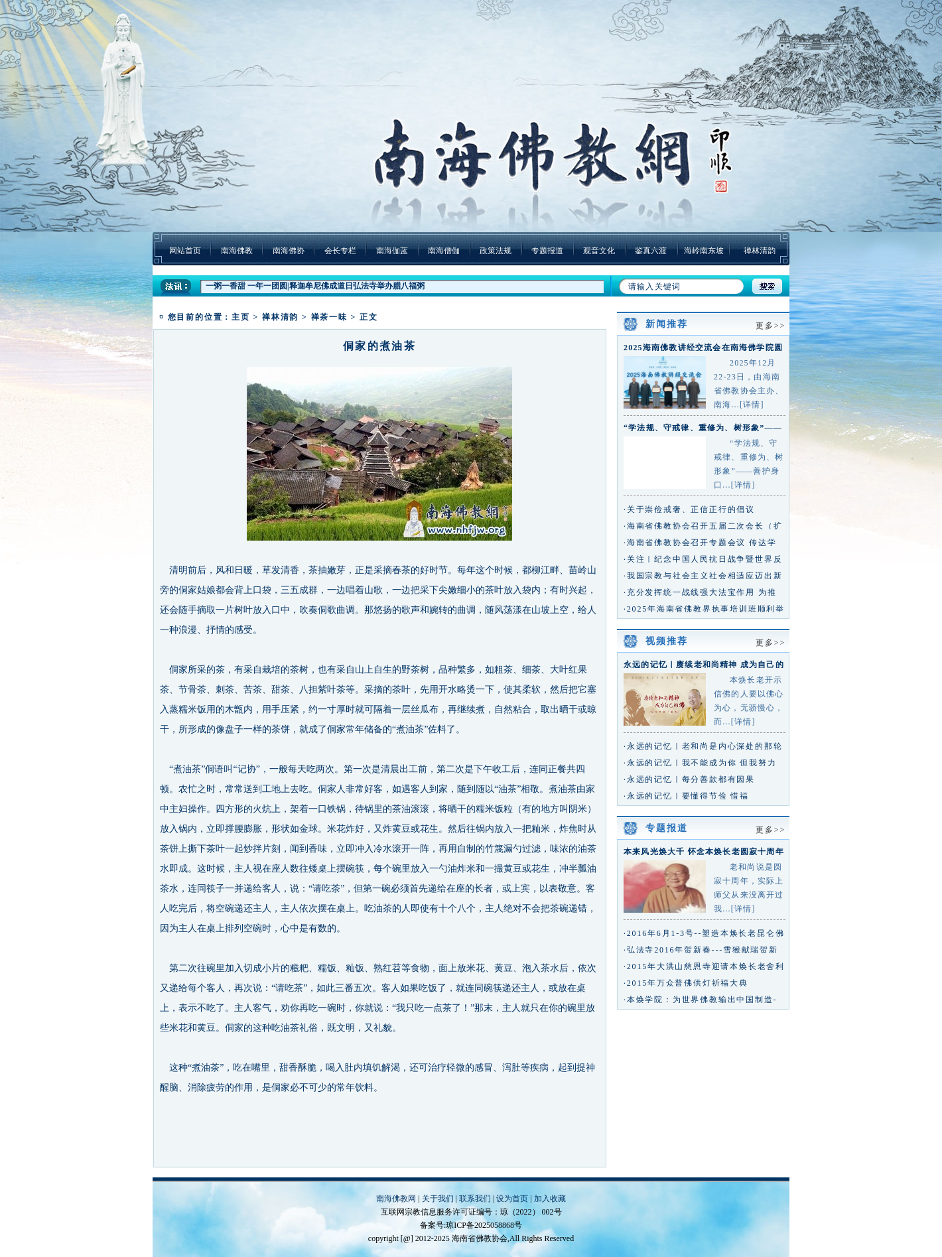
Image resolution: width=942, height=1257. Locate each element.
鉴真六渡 (651, 250)
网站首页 (185, 250)
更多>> (770, 325)
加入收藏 (550, 1198)
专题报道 (547, 250)
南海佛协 (288, 250)
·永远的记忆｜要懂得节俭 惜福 (686, 796)
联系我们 (475, 1198)
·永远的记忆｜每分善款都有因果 (689, 779)
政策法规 (495, 250)
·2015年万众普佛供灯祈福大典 (686, 983)
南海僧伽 (444, 250)
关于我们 (438, 1198)
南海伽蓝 (392, 250)
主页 (241, 317)
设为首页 (512, 1198)
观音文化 (599, 250)
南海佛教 (237, 250)
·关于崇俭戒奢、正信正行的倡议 (689, 509)
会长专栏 (340, 250)
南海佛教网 (396, 1198)
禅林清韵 (759, 250)
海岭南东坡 (704, 250)
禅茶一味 (329, 317)
